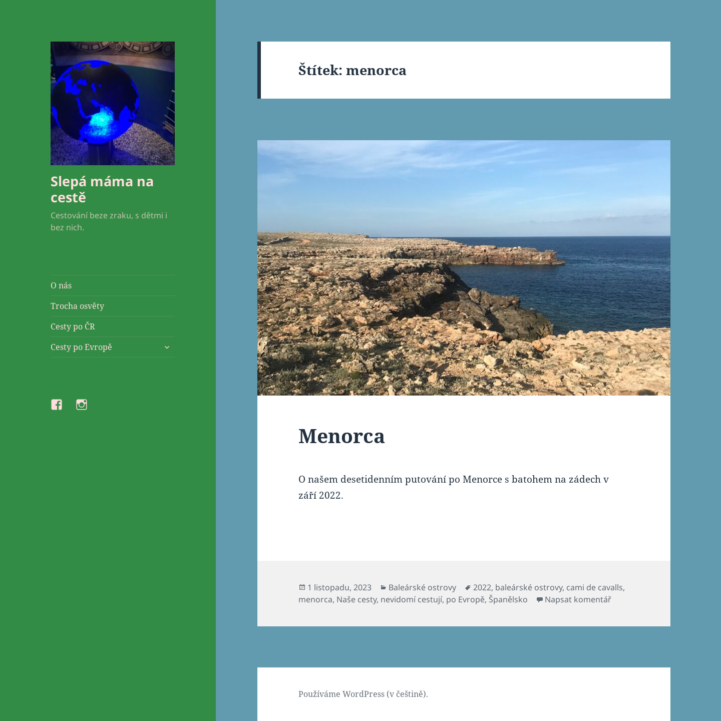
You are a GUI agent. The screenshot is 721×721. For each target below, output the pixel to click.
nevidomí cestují (411, 599)
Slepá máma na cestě (102, 189)
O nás (61, 285)
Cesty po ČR (73, 326)
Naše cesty (356, 599)
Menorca (341, 435)
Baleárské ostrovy (422, 587)
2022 (482, 587)
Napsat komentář (578, 599)
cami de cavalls (594, 587)
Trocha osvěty (77, 305)
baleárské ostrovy (528, 587)
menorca (315, 599)
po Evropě (465, 599)
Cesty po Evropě (81, 346)
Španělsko (508, 599)
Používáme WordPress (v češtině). (363, 693)
